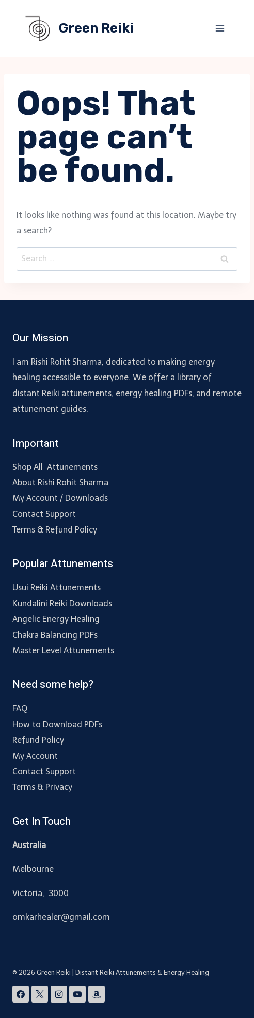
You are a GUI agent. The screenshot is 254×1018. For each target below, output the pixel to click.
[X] (39, 994)
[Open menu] (219, 28)
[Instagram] (59, 994)
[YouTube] (77, 994)
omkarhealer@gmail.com (61, 917)
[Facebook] (20, 994)
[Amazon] (96, 994)
